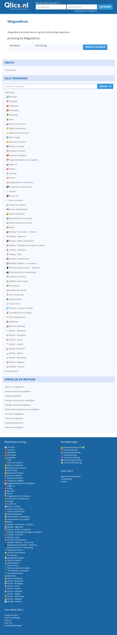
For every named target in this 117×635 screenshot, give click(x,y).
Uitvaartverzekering (14, 422)
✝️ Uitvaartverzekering (70, 457)
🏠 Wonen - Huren (14, 339)
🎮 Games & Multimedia (17, 209)
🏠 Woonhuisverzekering (71, 462)
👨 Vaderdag (12, 115)
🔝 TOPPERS (11, 97)
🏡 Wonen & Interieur (15, 348)
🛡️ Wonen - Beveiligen (16, 335)
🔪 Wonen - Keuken (14, 344)
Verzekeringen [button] (11, 371)
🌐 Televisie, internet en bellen (19, 308)
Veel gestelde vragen (13, 625)
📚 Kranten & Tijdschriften (17, 258)
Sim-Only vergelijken (14, 413)
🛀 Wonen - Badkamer (16, 330)
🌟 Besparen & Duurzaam (17, 132)
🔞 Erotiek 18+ (12, 195)
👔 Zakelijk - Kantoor (15, 366)
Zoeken (103, 86)
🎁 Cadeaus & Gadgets (16, 155)
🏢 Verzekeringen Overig (71, 460)
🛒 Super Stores (13, 303)
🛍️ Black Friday (13, 137)
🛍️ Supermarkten (14, 299)
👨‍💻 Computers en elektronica (19, 186)
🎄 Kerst (10, 119)
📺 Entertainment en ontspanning (21, 272)
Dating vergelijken (13, 395)
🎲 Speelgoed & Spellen (16, 290)
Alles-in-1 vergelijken (14, 386)
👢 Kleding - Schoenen (16, 249)
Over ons (8, 623)
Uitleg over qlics (11, 615)
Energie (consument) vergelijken (20, 400)
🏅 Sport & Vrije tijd (15, 294)
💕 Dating (10, 168)
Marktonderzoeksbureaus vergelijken (22, 409)
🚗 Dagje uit (11, 164)
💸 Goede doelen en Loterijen (19, 222)
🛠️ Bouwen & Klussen (15, 150)
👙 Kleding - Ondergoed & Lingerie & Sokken (25, 245)
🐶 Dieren (10, 177)
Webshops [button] (10, 92)
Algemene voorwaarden (71, 476)
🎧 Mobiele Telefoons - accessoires (21, 263)
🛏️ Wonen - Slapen (14, 353)
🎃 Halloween (12, 106)
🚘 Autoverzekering (69, 450)
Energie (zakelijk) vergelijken (18, 404)
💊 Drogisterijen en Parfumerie (19, 182)
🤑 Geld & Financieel (15, 213)
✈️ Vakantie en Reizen (16, 276)
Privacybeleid (66, 479)
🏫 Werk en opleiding (15, 326)
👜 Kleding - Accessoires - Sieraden (21, 231)
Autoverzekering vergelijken (18, 391)
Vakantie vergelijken (14, 427)
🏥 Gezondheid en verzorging (19, 218)
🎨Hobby (10, 227)
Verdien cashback (95, 46)
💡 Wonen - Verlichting (16, 357)
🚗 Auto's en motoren (15, 124)
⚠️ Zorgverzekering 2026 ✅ (72, 447)
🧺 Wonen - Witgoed (15, 362)
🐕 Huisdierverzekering (70, 452)
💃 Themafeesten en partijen (19, 312)
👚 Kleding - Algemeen (16, 236)
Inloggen (105, 6)
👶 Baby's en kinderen (16, 128)
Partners (8, 620)
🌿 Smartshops (13, 285)
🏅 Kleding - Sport (14, 254)
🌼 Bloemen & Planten (16, 141)
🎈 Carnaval (11, 101)
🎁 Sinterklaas (12, 110)
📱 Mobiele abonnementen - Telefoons (23, 267)
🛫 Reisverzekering (69, 455)
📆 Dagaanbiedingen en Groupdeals (22, 159)
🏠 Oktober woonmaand (17, 281)
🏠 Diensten (11, 173)
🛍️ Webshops (12, 321)
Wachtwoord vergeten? (86, 10)
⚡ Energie (11, 191)
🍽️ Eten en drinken (14, 200)
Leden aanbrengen (12, 617)
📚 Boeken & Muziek (15, 146)
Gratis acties (10, 70)
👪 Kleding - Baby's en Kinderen (20, 240)
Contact (64, 481)
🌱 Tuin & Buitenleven (16, 317)
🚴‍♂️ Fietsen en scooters (16, 204)
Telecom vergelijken (14, 418)
